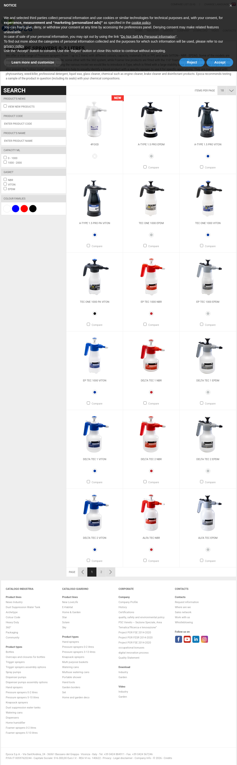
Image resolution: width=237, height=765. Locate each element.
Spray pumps (13, 672)
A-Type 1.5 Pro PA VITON (94, 223)
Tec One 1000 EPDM (151, 223)
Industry (153, 30)
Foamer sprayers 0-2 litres (21, 727)
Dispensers (12, 717)
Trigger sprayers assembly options (26, 667)
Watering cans (14, 712)
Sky (64, 627)
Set (64, 692)
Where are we (183, 607)
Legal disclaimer (122, 758)
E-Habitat (67, 607)
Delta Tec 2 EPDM (207, 459)
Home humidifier (15, 722)
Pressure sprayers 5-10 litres (22, 697)
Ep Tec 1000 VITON (95, 380)
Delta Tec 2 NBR (151, 459)
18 (222, 90)
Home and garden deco (75, 697)
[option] (94, 134)
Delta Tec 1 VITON (94, 459)
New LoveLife (70, 602)
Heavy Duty (12, 622)
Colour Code (13, 617)
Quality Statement (128, 657)
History (122, 607)
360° (8, 627)
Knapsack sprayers (17, 702)
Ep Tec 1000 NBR (151, 301)
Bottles (10, 652)
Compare (153, 167)
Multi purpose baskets (75, 662)
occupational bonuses (131, 647)
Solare (66, 622)
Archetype (12, 612)
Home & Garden (71, 612)
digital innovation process (133, 652)
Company (183, 30)
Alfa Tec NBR (151, 538)
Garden (168, 30)
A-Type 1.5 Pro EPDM (151, 144)
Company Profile (128, 602)
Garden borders (71, 687)
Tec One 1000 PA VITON (94, 301)
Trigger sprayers (15, 662)
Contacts (229, 30)
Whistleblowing (184, 622)
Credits (168, 758)
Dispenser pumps (16, 677)
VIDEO (215, 30)
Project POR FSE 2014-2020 (134, 632)
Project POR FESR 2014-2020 (135, 637)
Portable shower (71, 677)
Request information (187, 602)
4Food (94, 144)
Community (12, 637)
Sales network (183, 612)
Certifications (126, 612)
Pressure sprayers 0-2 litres (22, 692)
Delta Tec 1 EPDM (207, 380)
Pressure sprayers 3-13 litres (78, 652)
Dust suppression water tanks (23, 707)
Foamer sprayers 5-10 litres (22, 732)
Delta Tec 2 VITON (94, 538)
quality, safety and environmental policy (141, 617)
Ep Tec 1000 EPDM (207, 301)
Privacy (107, 758)
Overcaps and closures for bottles (25, 657)
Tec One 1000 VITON (207, 223)
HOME (139, 30)
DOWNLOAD (200, 30)
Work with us (182, 617)
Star (64, 617)
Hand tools (68, 682)
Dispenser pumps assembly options (26, 682)
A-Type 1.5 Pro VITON (207, 144)
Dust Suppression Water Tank (23, 607)
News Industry (14, 602)
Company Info (143, 758)
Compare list (180, 4)
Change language (217, 4)
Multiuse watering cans (75, 672)
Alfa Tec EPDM (208, 538)
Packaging (12, 632)
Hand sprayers (14, 687)
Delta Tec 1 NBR (151, 380)
